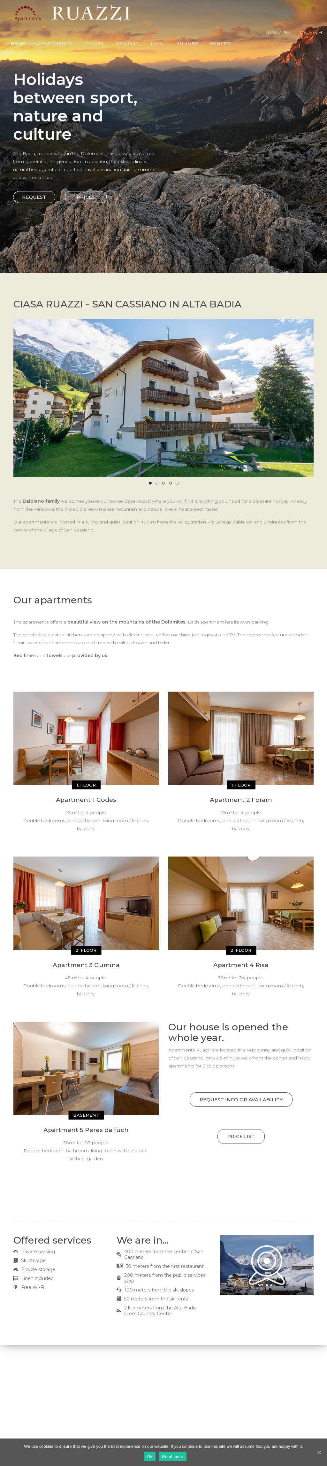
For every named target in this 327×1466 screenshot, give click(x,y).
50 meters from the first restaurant (165, 1266)
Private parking (38, 1251)
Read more (172, 1456)
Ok (149, 1456)
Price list (241, 1136)
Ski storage (33, 1260)
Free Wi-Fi (32, 1287)
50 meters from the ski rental (156, 1299)
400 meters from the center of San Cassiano (163, 1254)
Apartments (54, 43)
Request (127, 43)
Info (157, 43)
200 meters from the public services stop (164, 1278)
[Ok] (319, 1452)
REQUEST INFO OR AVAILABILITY (241, 1100)
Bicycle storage (38, 1269)
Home (18, 43)
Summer (187, 43)
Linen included (37, 1278)
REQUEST (26, 197)
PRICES (77, 197)
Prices (95, 43)
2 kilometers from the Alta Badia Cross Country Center (160, 1310)
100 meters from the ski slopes (159, 1290)
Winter (220, 43)
